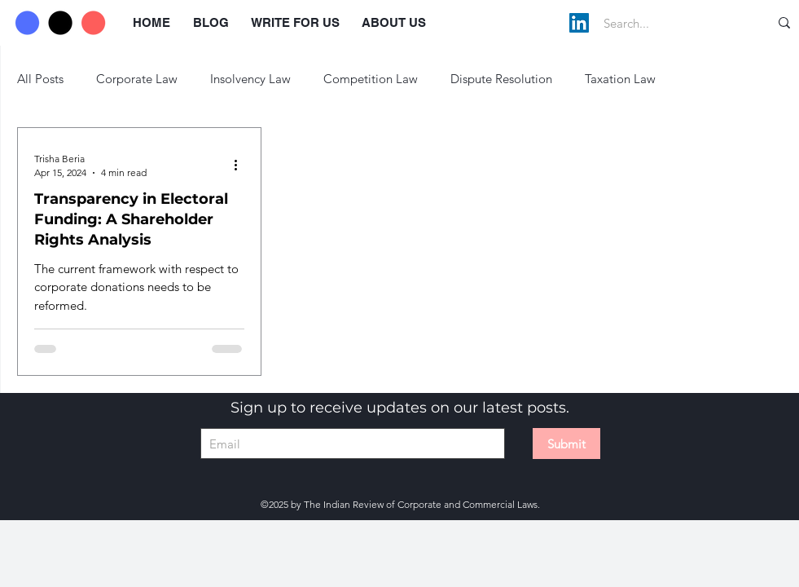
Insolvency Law (250, 78)
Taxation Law (620, 78)
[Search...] (669, 22)
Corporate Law (137, 78)
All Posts (40, 78)
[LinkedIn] (579, 23)
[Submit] (566, 443)
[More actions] (242, 164)
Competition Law (370, 78)
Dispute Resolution (501, 78)
